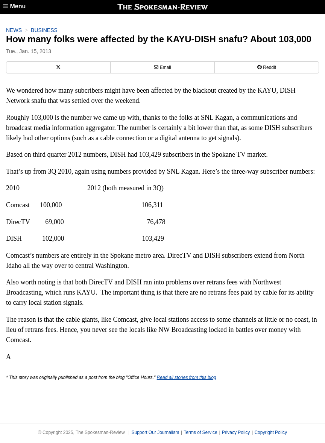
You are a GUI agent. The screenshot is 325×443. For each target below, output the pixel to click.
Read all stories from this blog (186, 377)
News (14, 30)
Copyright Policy (270, 432)
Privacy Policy (236, 432)
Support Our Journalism (155, 432)
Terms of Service (200, 432)
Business (44, 30)
